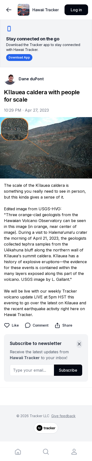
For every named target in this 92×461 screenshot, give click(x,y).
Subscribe (68, 370)
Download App (19, 57)
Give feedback (63, 416)
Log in (76, 9)
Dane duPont (31, 78)
